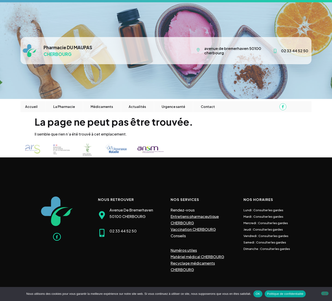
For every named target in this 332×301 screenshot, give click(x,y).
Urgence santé (173, 106)
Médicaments (102, 106)
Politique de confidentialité (285, 293)
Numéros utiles (184, 250)
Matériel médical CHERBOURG (197, 256)
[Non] (325, 293)
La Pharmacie (64, 106)
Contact (208, 106)
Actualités (137, 106)
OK (258, 293)
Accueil (31, 106)
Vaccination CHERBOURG (193, 229)
